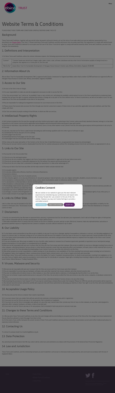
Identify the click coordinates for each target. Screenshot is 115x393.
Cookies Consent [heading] (45, 187)
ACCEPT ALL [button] (69, 204)
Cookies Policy (41, 204)
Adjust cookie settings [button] (55, 204)
